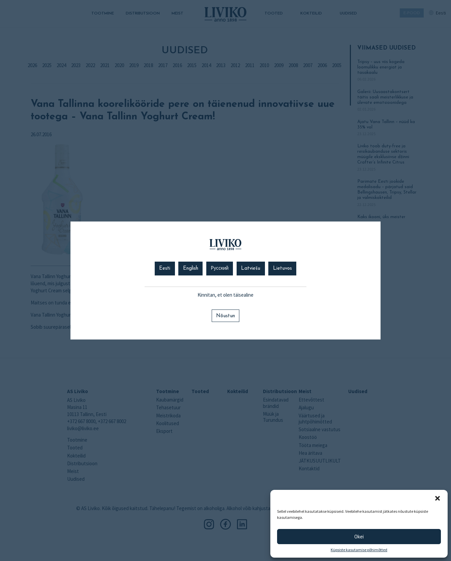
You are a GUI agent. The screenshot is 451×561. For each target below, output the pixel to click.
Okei (359, 536)
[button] (437, 498)
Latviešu (250, 268)
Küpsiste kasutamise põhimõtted (359, 550)
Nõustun (225, 316)
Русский (220, 268)
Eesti (164, 268)
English (190, 268)
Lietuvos (282, 268)
